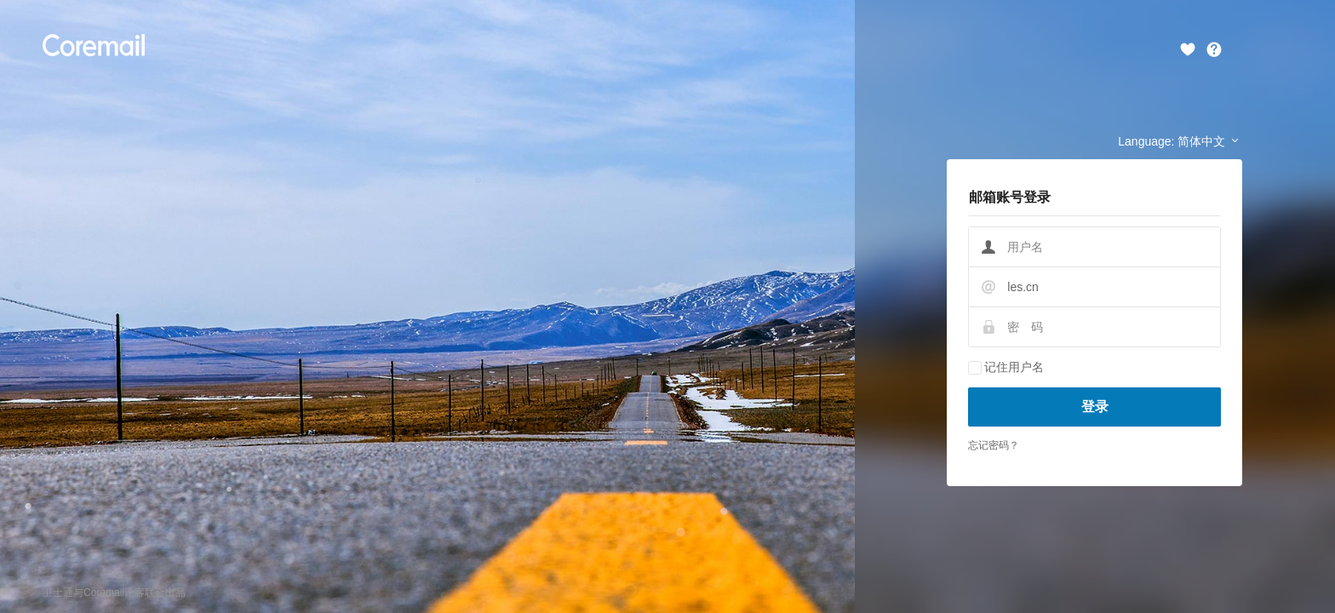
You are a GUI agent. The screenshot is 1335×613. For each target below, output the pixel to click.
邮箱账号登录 (1010, 197)
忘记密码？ (993, 445)
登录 (1095, 406)
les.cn (1023, 287)
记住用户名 (1006, 367)
